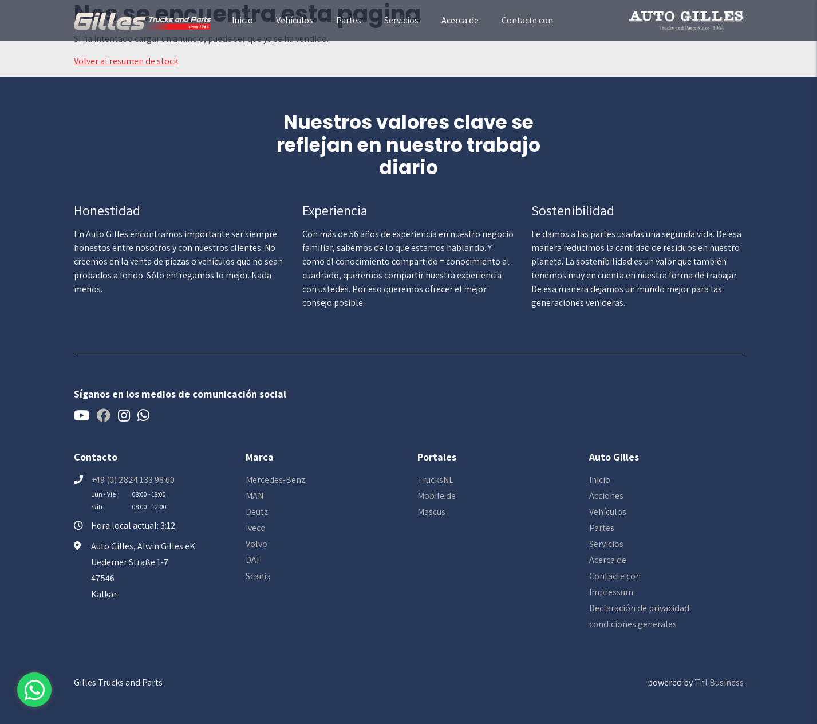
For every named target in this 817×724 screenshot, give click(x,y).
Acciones (606, 496)
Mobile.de (436, 496)
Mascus (431, 512)
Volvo (256, 544)
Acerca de (460, 20)
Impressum (611, 592)
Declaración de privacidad (639, 608)
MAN (254, 496)
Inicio (242, 20)
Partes (348, 20)
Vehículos (294, 20)
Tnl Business (719, 682)
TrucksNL (435, 480)
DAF (253, 560)
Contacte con (527, 20)
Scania (258, 576)
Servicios (401, 20)
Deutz (257, 512)
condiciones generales (633, 624)
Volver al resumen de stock (126, 61)
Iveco (256, 528)
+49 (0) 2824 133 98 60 (133, 480)
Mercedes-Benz (275, 480)
